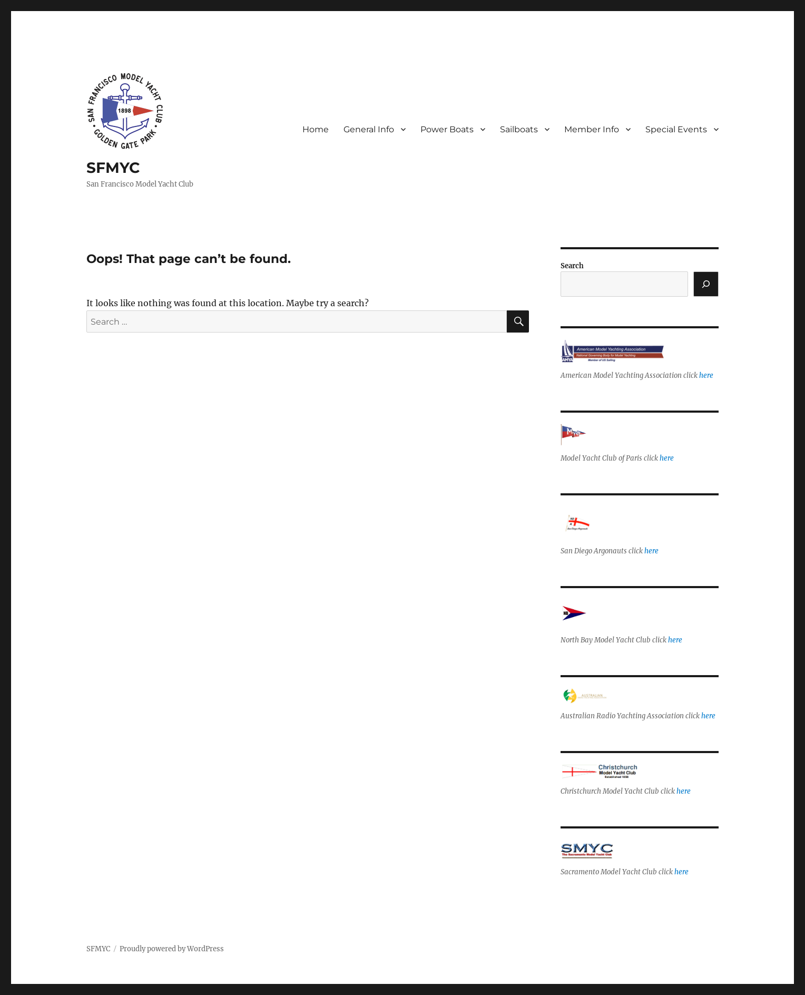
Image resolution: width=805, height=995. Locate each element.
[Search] (706, 284)
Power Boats (447, 129)
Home (315, 129)
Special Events (676, 129)
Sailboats (519, 129)
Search (572, 265)
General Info (368, 129)
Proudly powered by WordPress (172, 948)
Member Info (591, 129)
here (706, 375)
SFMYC (113, 168)
